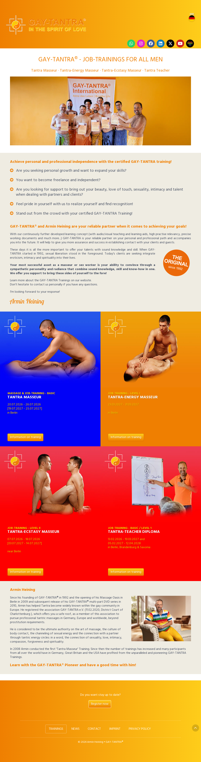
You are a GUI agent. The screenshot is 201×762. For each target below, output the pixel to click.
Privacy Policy (140, 729)
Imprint (115, 729)
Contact (94, 729)
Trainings (56, 729)
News (75, 729)
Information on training (25, 437)
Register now (100, 704)
